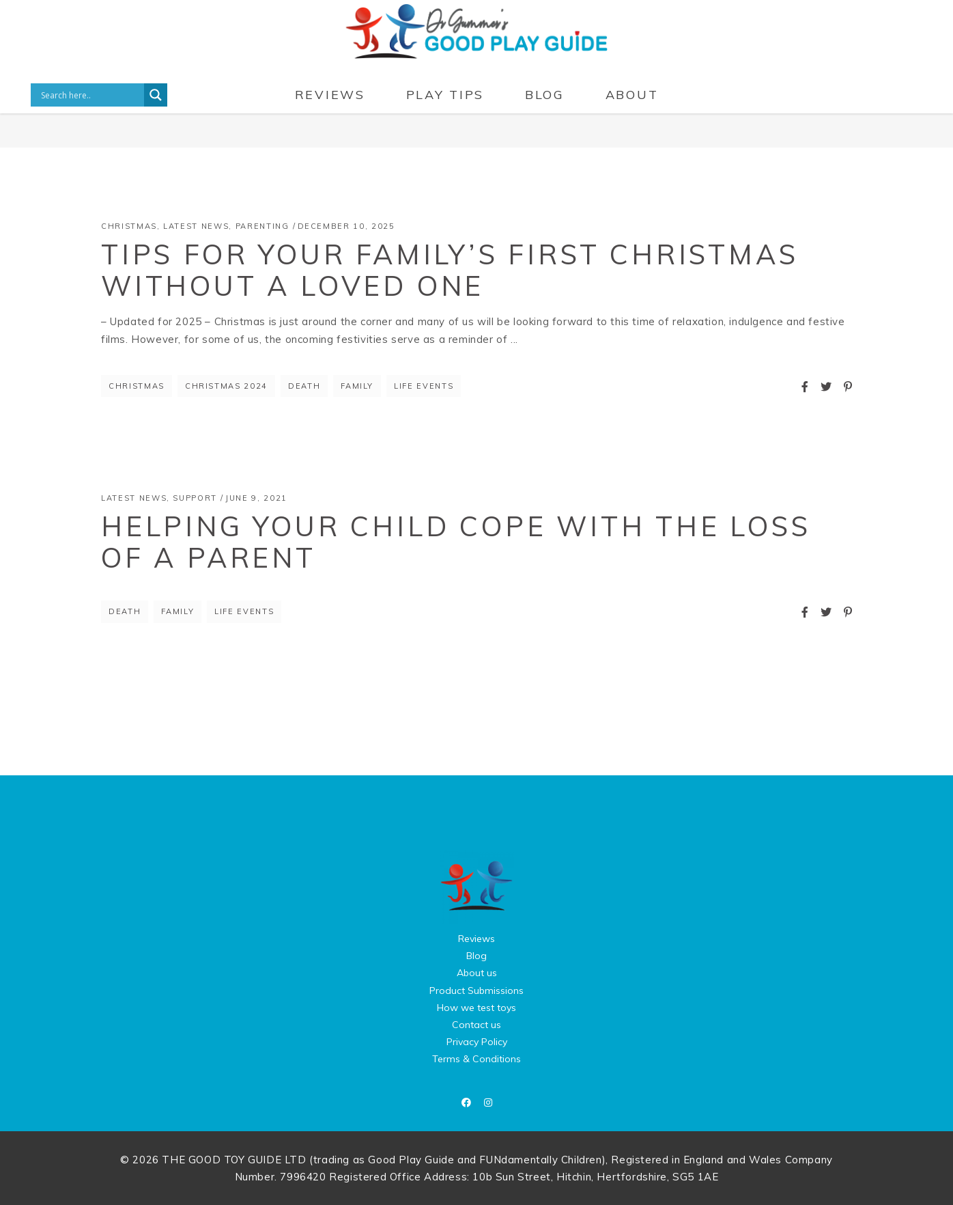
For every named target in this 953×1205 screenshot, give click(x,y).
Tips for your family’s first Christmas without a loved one (449, 270)
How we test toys (476, 1007)
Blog (476, 956)
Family (357, 386)
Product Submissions (476, 990)
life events (423, 386)
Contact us (476, 1025)
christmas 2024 (226, 386)
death (304, 386)
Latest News (196, 226)
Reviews (476, 938)
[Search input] (91, 95)
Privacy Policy (476, 1042)
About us (477, 973)
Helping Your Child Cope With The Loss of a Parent (456, 541)
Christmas (129, 226)
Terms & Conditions (476, 1059)
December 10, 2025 (346, 226)
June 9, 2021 (256, 498)
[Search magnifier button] (155, 95)
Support (195, 498)
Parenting (262, 226)
